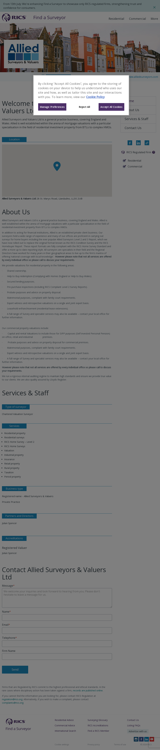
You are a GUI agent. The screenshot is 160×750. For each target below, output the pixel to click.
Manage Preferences (52, 106)
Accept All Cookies (111, 106)
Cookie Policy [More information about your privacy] (95, 97)
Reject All (84, 106)
